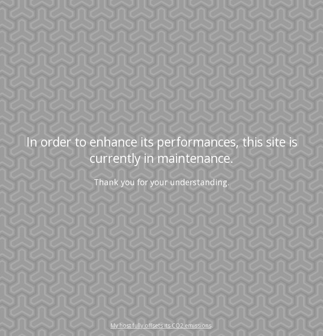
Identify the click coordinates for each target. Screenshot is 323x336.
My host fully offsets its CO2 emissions (161, 325)
